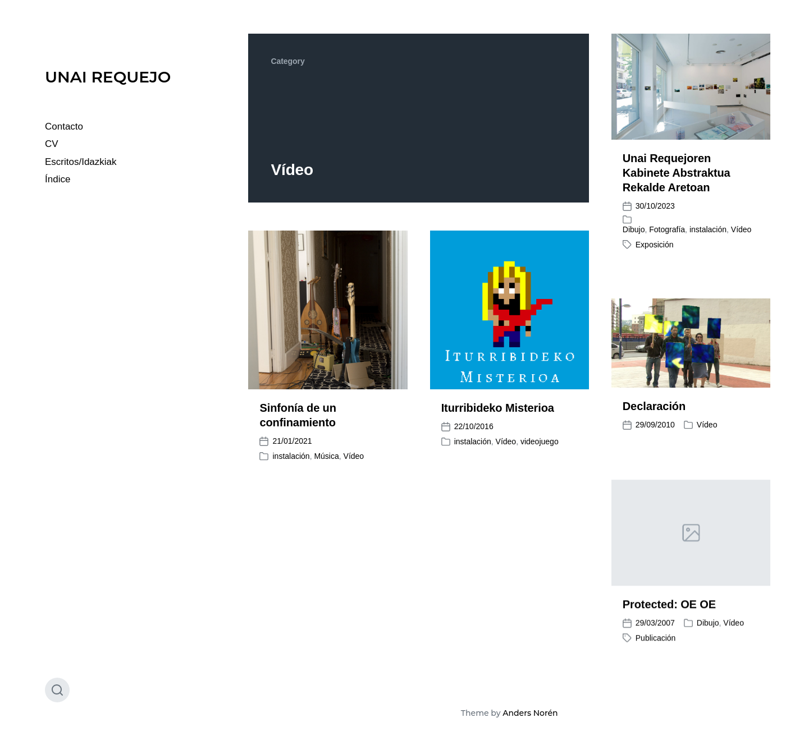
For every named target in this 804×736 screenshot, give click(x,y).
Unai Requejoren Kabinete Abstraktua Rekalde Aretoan (676, 173)
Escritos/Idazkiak (81, 162)
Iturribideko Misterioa (497, 408)
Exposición (655, 244)
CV (51, 144)
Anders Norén (530, 713)
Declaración (654, 406)
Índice (57, 179)
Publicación (656, 650)
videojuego (539, 441)
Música (326, 456)
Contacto (64, 126)
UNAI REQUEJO (108, 76)
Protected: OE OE (669, 616)
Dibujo (634, 229)
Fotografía (667, 229)
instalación (708, 229)
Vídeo (741, 229)
